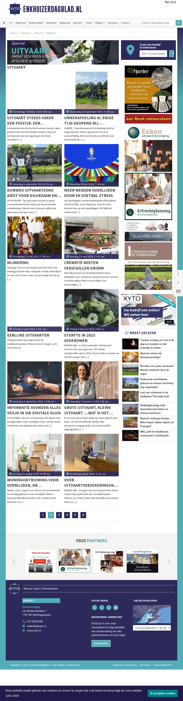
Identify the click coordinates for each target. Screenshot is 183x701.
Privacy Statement (163, 665)
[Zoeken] (179, 23)
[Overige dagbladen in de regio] (152, 628)
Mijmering (18, 262)
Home (13, 33)
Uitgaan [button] (99, 22)
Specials (25, 33)
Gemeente (51, 22)
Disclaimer (145, 665)
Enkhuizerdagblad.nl (52, 9)
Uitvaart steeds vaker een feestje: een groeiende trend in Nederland (30, 120)
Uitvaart (38, 33)
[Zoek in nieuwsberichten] (158, 23)
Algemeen (21, 22)
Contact (125, 22)
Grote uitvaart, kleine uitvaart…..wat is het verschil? (87, 410)
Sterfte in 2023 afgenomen (79, 337)
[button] (10, 561)
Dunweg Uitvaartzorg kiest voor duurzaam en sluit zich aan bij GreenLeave (32, 192)
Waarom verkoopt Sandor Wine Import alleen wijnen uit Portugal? (157, 422)
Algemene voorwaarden (125, 665)
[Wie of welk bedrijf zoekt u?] (153, 53)
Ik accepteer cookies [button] (162, 693)
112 (11, 22)
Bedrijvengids (36, 22)
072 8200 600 (35, 621)
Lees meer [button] (12, 695)
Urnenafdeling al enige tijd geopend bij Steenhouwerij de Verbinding (89, 120)
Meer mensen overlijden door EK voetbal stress (89, 192)
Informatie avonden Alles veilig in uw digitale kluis (34, 410)
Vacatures (113, 22)
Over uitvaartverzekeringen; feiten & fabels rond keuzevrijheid (89, 482)
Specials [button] (77, 22)
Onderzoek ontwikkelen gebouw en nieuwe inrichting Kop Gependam (156, 383)
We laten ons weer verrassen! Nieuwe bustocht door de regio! (157, 370)
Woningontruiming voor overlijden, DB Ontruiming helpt (33, 482)
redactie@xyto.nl (36, 626)
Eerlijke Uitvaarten (28, 335)
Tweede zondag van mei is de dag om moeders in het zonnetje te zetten (157, 344)
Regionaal (65, 22)
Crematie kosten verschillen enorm (84, 265)
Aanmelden (101, 643)
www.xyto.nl (34, 630)
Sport (89, 22)
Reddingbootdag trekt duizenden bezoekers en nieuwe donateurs (154, 409)
